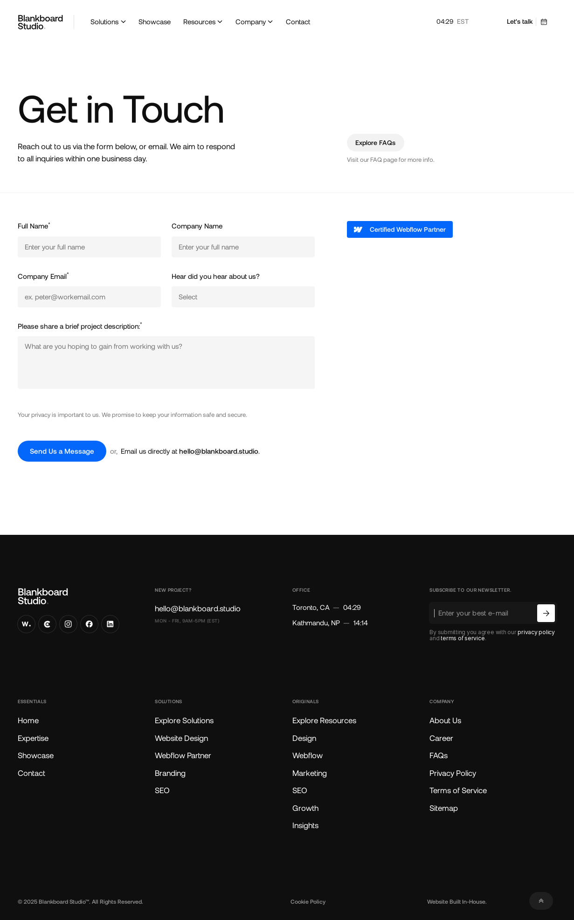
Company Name (197, 226)
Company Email (43, 275)
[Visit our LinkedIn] (110, 624)
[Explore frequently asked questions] (376, 143)
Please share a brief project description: (80, 325)
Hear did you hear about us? (216, 276)
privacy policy (536, 632)
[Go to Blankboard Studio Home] (40, 22)
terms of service (462, 638)
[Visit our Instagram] (68, 624)
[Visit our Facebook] (89, 624)
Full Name (34, 225)
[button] (108, 22)
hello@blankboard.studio (218, 451)
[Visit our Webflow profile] (400, 229)
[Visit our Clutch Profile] (47, 624)
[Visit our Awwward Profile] (26, 624)
